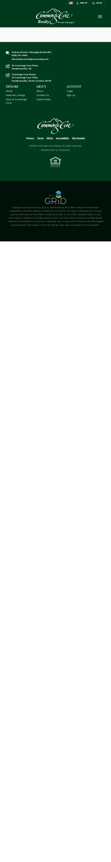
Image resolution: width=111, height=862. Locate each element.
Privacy (30, 138)
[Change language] (70, 2)
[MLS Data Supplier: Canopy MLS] (55, 197)
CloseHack (64, 150)
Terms (40, 138)
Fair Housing (78, 138)
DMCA (50, 138)
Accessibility (62, 138)
